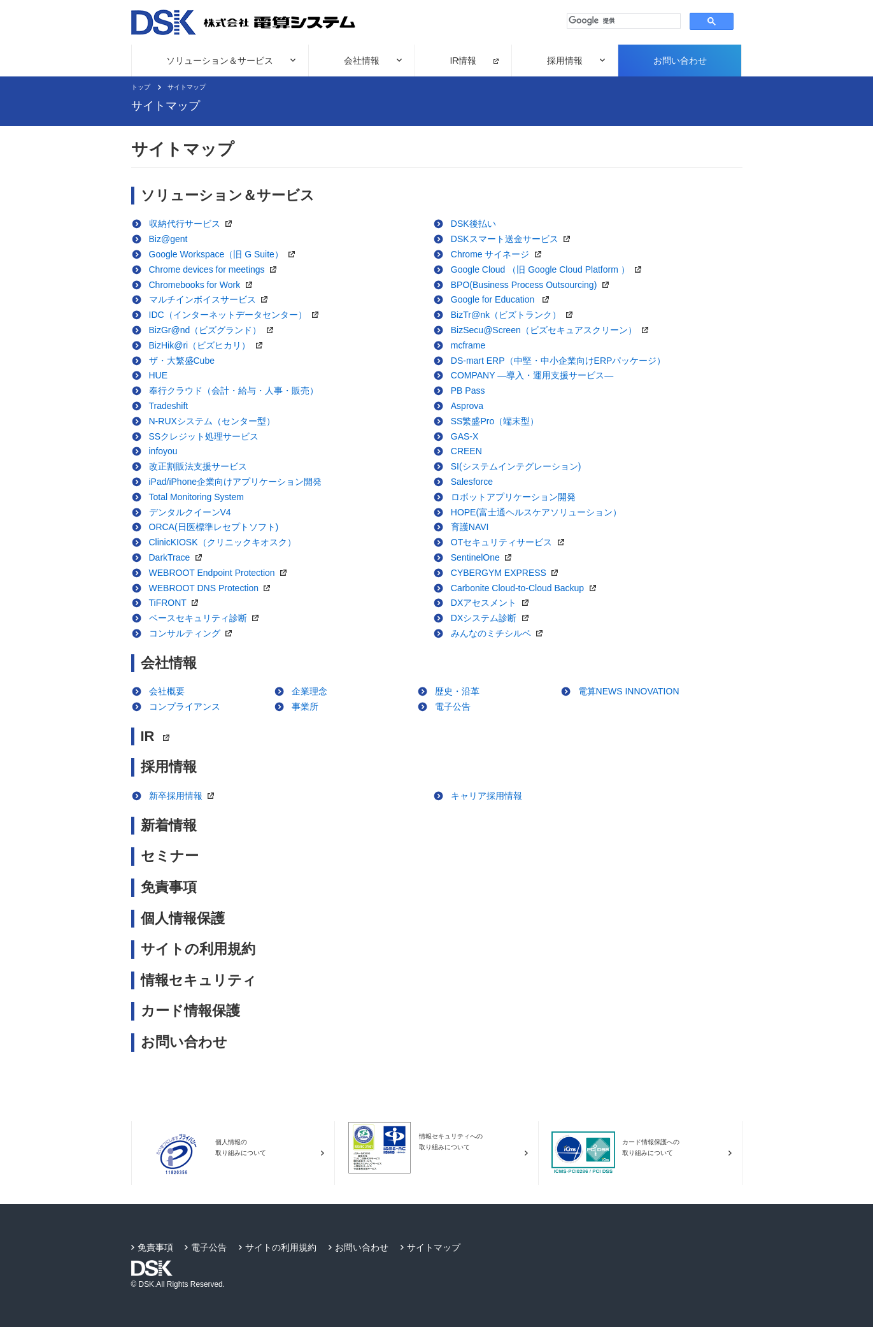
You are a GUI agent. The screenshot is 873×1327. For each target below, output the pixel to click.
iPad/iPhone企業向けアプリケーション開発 (235, 482)
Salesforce (472, 482)
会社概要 (167, 691)
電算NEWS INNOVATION (628, 691)
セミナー (170, 856)
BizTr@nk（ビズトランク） (515, 315)
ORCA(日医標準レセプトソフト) (214, 527)
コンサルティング (193, 633)
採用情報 (565, 60)
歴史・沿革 (457, 691)
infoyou (163, 451)
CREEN (466, 451)
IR (158, 736)
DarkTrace (178, 557)
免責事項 (169, 887)
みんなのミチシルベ (500, 633)
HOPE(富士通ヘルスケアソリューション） (536, 512)
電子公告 (453, 706)
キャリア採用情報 (486, 796)
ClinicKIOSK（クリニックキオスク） (222, 542)
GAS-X (465, 436)
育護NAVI (470, 527)
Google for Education (503, 299)
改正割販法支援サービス (198, 466)
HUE (158, 375)
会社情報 (362, 60)
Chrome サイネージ (499, 254)
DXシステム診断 (493, 618)
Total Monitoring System (196, 497)
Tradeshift (168, 406)
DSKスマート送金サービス (513, 239)
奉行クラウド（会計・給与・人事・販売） (233, 390)
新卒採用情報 (184, 796)
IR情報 (463, 60)
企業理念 (309, 691)
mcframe (468, 345)
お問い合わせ (680, 60)
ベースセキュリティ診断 (207, 618)
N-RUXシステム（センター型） (212, 421)
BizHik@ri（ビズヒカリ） (209, 345)
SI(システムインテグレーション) (516, 466)
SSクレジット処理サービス (204, 436)
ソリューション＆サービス (219, 60)
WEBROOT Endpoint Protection (221, 573)
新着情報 (169, 825)
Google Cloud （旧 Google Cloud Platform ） (549, 269)
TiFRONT (177, 603)
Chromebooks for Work (204, 285)
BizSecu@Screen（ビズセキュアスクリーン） (553, 330)
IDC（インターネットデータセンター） (237, 315)
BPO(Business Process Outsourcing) (533, 285)
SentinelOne (484, 557)
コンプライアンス (184, 706)
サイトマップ (186, 86)
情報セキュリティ (199, 980)
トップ (140, 86)
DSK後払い (473, 224)
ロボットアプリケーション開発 (513, 497)
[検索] (622, 21)
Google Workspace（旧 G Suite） (225, 254)
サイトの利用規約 (198, 949)
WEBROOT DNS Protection (213, 588)
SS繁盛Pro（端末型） (495, 421)
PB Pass (468, 390)
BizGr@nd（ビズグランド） (214, 330)
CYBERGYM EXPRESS (508, 573)
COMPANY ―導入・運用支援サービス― (532, 375)
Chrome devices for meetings (216, 269)
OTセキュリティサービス (511, 542)
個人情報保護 (183, 918)
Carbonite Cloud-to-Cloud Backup (526, 588)
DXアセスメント (493, 603)
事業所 (305, 706)
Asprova (467, 406)
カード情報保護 (190, 1011)
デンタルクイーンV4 (190, 512)
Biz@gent (168, 239)
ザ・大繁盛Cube (182, 360)
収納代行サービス (193, 224)
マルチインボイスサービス (211, 299)
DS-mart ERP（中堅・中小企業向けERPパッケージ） (558, 360)
